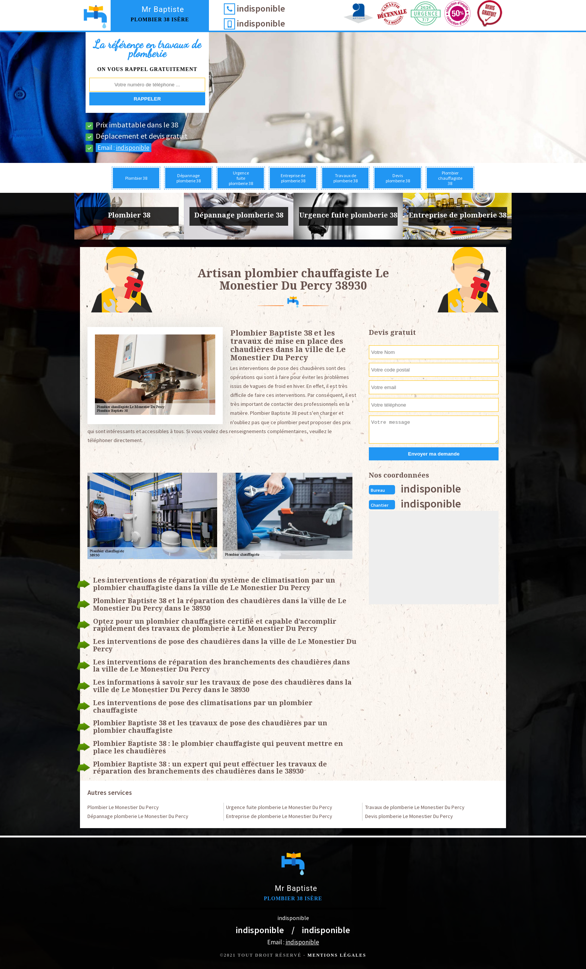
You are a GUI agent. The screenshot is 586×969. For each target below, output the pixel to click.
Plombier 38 (136, 178)
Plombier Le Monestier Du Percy (123, 807)
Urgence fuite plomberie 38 (241, 178)
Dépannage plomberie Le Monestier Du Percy (137, 816)
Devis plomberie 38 (398, 178)
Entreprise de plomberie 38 (293, 178)
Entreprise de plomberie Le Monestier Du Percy (279, 816)
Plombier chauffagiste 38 (450, 178)
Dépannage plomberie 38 (188, 178)
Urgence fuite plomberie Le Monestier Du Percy (279, 807)
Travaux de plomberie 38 (345, 178)
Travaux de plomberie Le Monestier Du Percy (415, 807)
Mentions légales (337, 955)
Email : (123, 148)
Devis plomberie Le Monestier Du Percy (409, 816)
